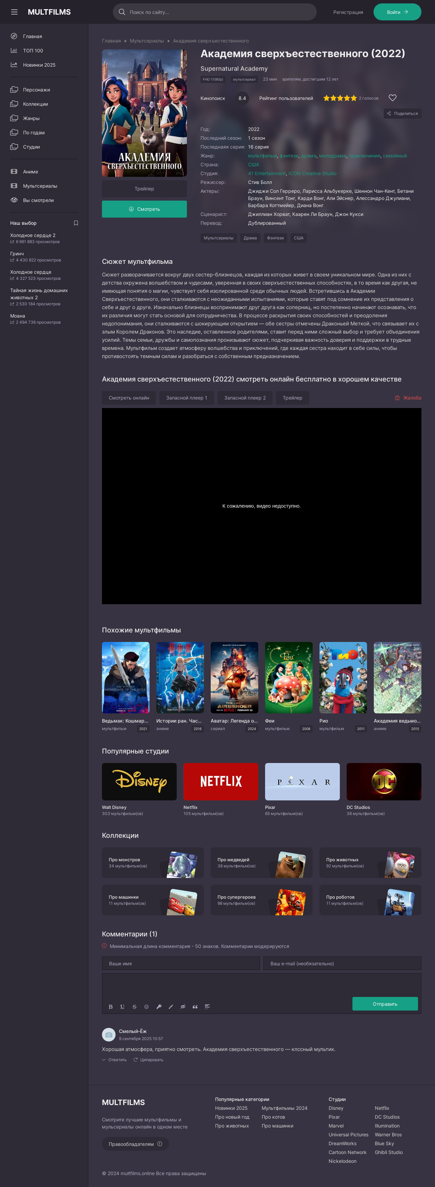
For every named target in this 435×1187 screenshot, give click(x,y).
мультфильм (262, 155)
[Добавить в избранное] (392, 99)
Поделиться (406, 113)
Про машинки (277, 1126)
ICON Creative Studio (312, 173)
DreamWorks (342, 1143)
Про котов (273, 1117)
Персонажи (36, 89)
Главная (32, 36)
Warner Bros (388, 1134)
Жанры (31, 118)
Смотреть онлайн (129, 398)
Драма (250, 237)
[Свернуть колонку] (14, 12)
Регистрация (348, 12)
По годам (34, 132)
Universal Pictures (348, 1134)
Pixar (334, 1117)
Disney (336, 1108)
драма (308, 155)
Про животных (232, 1126)
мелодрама (332, 155)
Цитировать (151, 1059)
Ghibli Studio (389, 1152)
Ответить (117, 1059)
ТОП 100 (33, 50)
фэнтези (289, 155)
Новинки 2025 (39, 65)
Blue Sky (384, 1143)
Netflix (382, 1108)
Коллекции (35, 104)
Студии (31, 147)
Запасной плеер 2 (245, 398)
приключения (364, 155)
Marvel (336, 1126)
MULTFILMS (49, 11)
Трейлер (144, 188)
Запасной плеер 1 (186, 398)
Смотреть (148, 209)
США (253, 164)
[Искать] (122, 11)
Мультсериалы (218, 237)
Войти (393, 12)
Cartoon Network (348, 1152)
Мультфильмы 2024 (285, 1108)
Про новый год (232, 1117)
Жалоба (408, 397)
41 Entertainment (267, 173)
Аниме (30, 171)
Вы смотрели (38, 200)
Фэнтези (275, 237)
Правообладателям (131, 1144)
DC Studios (387, 1117)
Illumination (387, 1126)
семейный (395, 155)
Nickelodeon (342, 1161)
